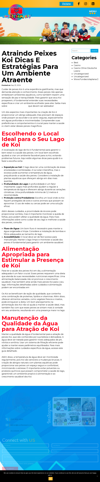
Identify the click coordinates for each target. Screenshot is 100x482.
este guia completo (32, 222)
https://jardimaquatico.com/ (43, 287)
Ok (51, 479)
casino (77, 65)
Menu (93, 12)
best (76, 62)
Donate (66, 4)
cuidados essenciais (18, 106)
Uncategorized (81, 74)
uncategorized (81, 76)
